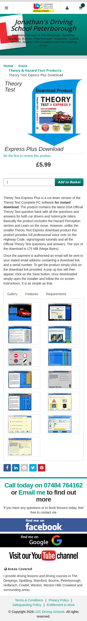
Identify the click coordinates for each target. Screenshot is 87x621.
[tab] (12, 294)
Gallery (12, 294)
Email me (32, 492)
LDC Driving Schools (49, 612)
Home (8, 66)
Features (31, 294)
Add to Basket (69, 182)
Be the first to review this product (27, 156)
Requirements (56, 294)
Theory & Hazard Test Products (35, 70)
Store (22, 66)
